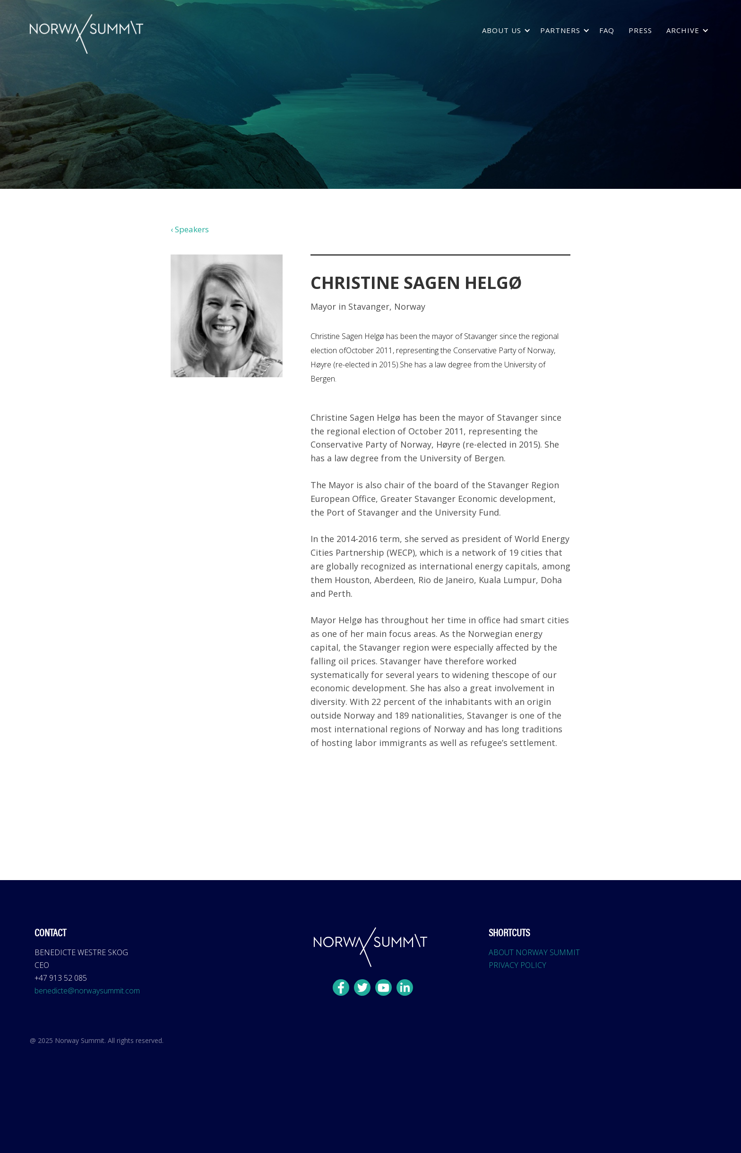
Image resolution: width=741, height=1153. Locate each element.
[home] (86, 34)
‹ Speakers (190, 229)
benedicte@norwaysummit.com (87, 990)
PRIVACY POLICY (517, 965)
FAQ (606, 30)
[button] (504, 30)
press (640, 30)
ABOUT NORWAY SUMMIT (534, 952)
